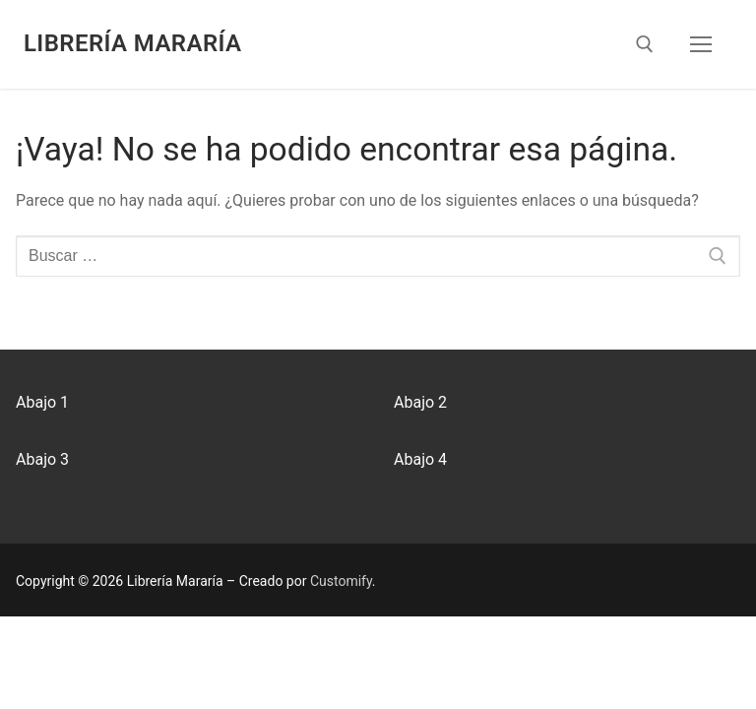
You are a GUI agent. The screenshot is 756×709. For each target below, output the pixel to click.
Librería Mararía (133, 43)
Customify (341, 581)
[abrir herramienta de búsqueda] (645, 44)
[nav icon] (700, 44)
